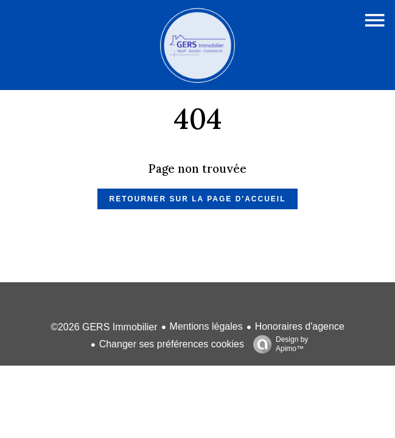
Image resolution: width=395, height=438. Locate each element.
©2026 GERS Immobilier (104, 327)
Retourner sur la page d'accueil (198, 199)
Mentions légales (206, 326)
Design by (277, 344)
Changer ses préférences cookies (171, 344)
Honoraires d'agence (299, 326)
